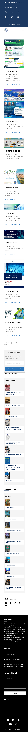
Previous (7, 343)
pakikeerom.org (19, 729)
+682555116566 (11, 7)
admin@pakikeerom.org (14, 2)
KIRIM (15, 693)
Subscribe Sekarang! (14, 369)
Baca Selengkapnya (12, 84)
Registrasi (16, 24)
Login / (10, 24)
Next (5, 345)
